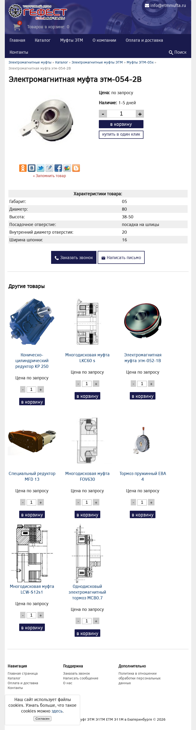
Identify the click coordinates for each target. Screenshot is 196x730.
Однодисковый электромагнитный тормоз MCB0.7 (87, 562)
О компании (104, 40)
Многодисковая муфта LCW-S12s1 (32, 559)
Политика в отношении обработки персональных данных (139, 678)
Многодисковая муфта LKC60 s (87, 327)
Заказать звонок (74, 257)
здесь (57, 711)
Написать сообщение (80, 678)
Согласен (42, 718)
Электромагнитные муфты (29, 62)
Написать (121, 257)
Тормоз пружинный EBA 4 (143, 446)
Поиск (177, 52)
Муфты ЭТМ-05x (140, 62)
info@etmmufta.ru (168, 5)
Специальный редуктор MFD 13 (32, 446)
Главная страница (23, 673)
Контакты (19, 52)
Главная (17, 40)
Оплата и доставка (144, 40)
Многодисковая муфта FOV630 (87, 446)
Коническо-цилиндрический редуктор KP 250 (32, 330)
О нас (67, 682)
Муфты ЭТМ (71, 40)
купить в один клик (121, 134)
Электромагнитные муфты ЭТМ (97, 62)
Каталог (43, 40)
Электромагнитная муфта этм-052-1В (143, 327)
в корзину (121, 124)
